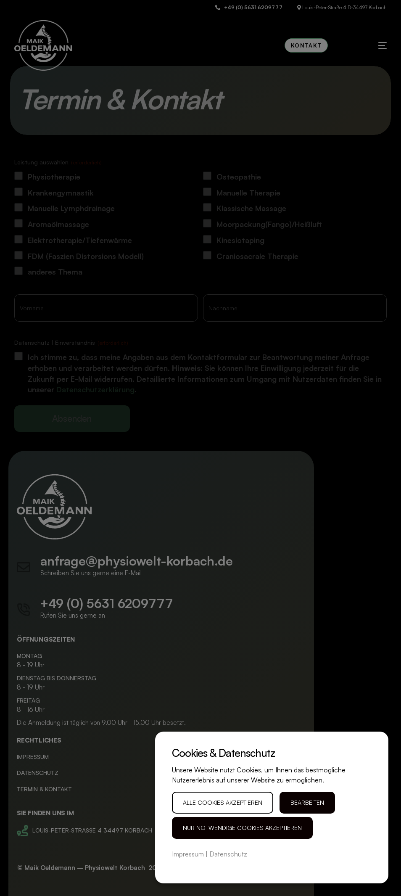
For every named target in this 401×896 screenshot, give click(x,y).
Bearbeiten (307, 802)
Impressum (188, 854)
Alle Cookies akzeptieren (222, 802)
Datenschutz (228, 854)
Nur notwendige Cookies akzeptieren (242, 827)
